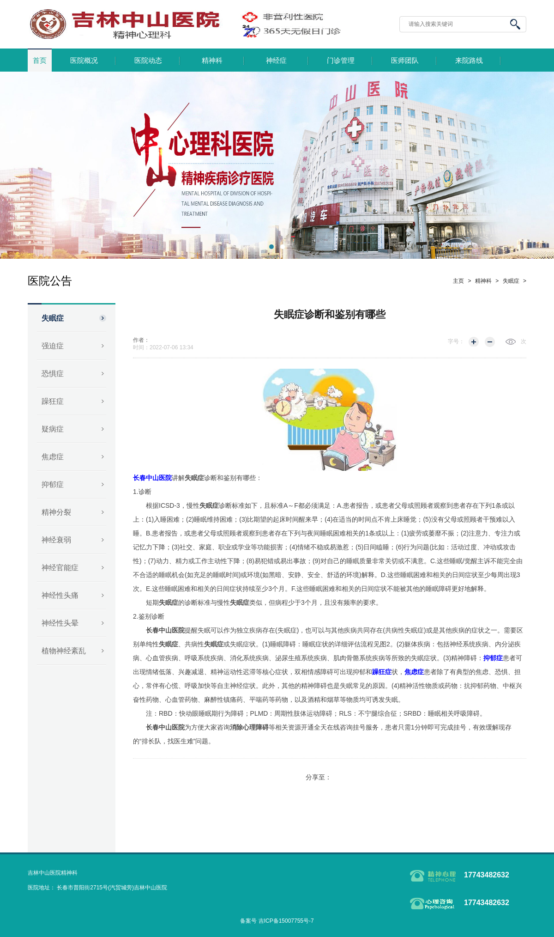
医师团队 (405, 60)
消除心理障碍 (249, 727)
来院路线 (469, 60)
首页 (40, 60)
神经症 (276, 60)
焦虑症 (53, 457)
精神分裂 (56, 512)
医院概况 (84, 60)
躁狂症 (53, 401)
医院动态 (148, 60)
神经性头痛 (60, 595)
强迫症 (53, 346)
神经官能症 (60, 568)
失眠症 (53, 318)
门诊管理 (341, 60)
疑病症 (53, 429)
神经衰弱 (56, 540)
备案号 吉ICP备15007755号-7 (276, 921)
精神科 (212, 60)
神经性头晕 (60, 623)
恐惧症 (53, 373)
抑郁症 (53, 484)
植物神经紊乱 (64, 651)
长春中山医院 (165, 630)
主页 (458, 281)
